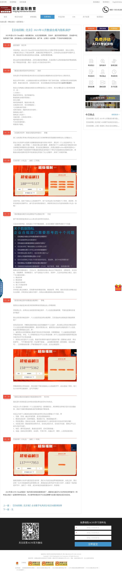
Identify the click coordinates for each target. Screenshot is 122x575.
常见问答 (61, 17)
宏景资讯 (47, 17)
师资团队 (33, 17)
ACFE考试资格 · (102, 105)
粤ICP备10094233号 (68, 554)
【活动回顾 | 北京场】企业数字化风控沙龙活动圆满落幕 (37, 505)
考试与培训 (19, 17)
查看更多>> (116, 114)
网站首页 (11, 22)
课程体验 (102, 28)
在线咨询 (91, 28)
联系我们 (100, 17)
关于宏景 (86, 17)
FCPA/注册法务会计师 (92, 568)
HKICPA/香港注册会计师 (43, 568)
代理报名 (114, 28)
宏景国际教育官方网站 (28, 568)
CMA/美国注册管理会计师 (59, 568)
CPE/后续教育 (20, 570)
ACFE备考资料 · (102, 98)
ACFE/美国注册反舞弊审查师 (76, 568)
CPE (73, 17)
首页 (5, 17)
